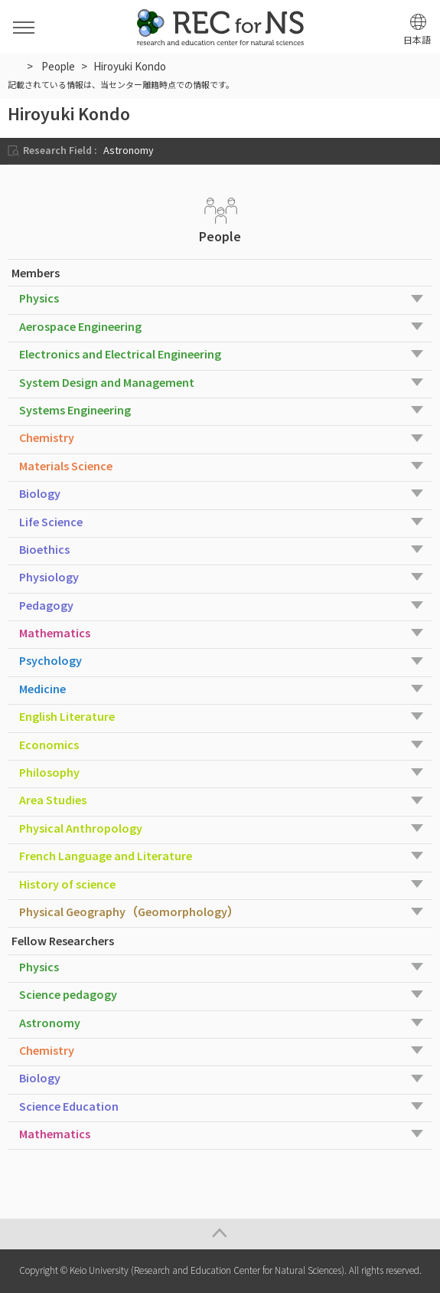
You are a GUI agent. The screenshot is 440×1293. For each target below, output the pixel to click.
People (58, 66)
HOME (14, 65)
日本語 (417, 40)
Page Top (220, 1234)
